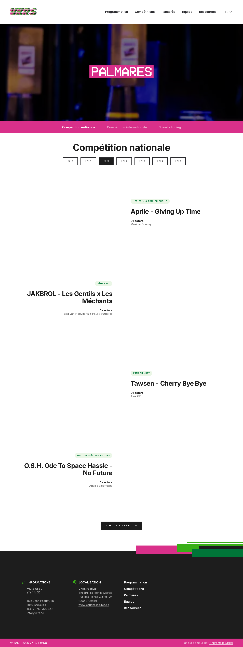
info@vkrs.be (35, 613)
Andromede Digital (221, 642)
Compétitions (145, 11)
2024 (160, 161)
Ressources (208, 11)
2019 (70, 161)
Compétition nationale (78, 127)
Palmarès (168, 11)
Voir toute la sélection (121, 525)
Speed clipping (170, 127)
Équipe (187, 11)
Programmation (116, 11)
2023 (142, 161)
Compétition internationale (127, 127)
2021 (106, 161)
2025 (178, 161)
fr (228, 11)
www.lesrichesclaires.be (93, 605)
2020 (88, 161)
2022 (124, 161)
